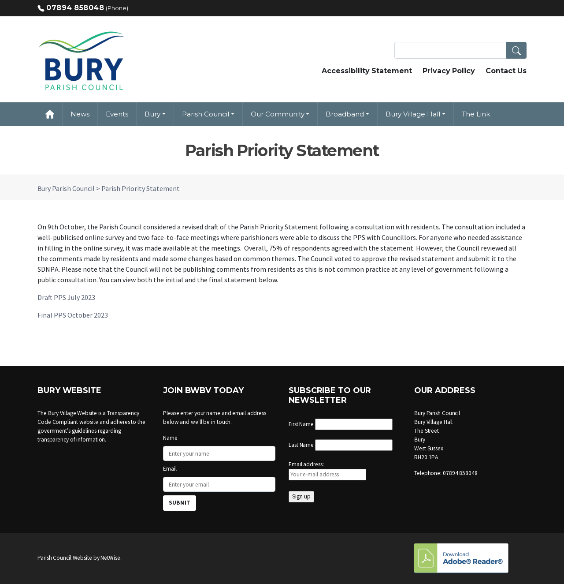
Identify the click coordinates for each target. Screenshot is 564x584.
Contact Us (506, 71)
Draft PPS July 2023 (66, 297)
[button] (516, 50)
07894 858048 (75, 8)
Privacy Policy (449, 71)
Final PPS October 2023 (72, 315)
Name (170, 438)
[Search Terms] (460, 50)
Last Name (301, 445)
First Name (301, 424)
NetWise (110, 558)
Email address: (327, 470)
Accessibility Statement (367, 71)
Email (170, 468)
